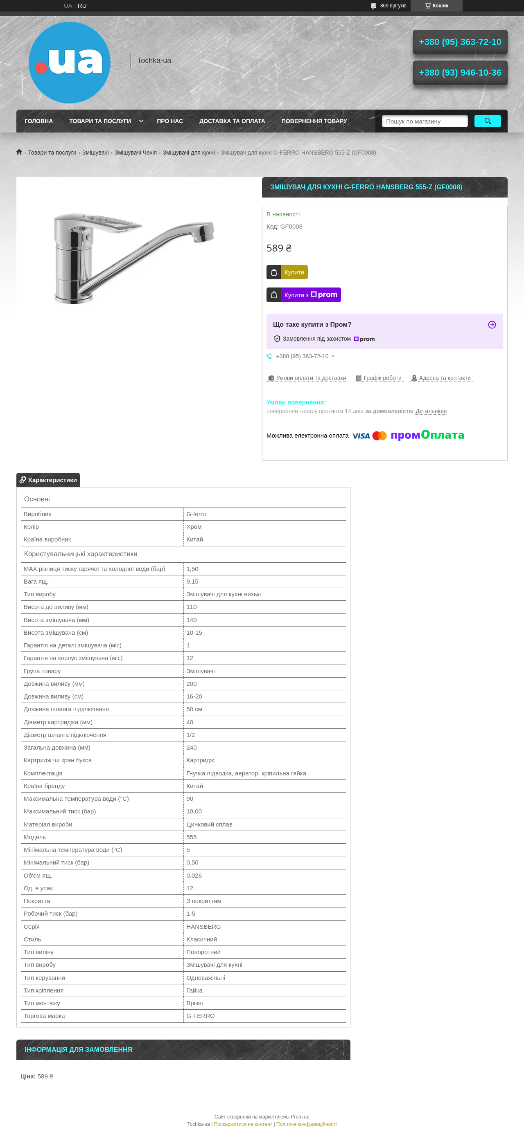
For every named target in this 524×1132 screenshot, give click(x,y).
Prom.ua (300, 1117)
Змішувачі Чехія (136, 152)
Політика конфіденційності (306, 1124)
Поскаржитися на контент (243, 1124)
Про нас (170, 121)
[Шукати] (487, 121)
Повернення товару (314, 121)
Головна (39, 121)
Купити (294, 272)
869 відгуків (393, 6)
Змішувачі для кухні (189, 152)
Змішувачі (95, 152)
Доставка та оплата (232, 121)
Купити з (311, 295)
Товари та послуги (100, 121)
